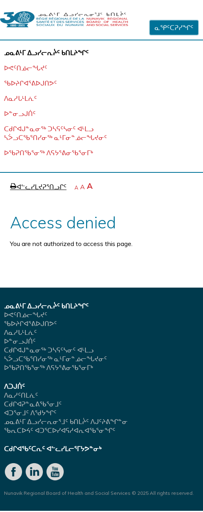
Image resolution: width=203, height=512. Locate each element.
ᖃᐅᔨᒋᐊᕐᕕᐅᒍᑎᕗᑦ (30, 83)
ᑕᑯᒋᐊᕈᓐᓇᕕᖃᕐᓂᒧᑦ (33, 404)
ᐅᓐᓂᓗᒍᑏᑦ (20, 114)
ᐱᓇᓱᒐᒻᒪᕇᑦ (20, 98)
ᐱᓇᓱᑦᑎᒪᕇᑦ (21, 395)
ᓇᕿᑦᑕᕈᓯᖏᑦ (174, 28)
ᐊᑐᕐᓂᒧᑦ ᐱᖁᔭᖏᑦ (30, 413)
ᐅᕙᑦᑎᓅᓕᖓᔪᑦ (25, 68)
